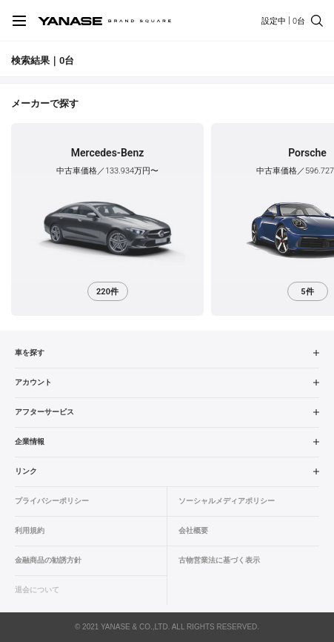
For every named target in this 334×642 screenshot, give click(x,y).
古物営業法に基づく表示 (219, 560)
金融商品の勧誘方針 (48, 560)
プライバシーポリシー (52, 501)
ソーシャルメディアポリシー (226, 501)
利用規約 (29, 530)
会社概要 (193, 530)
